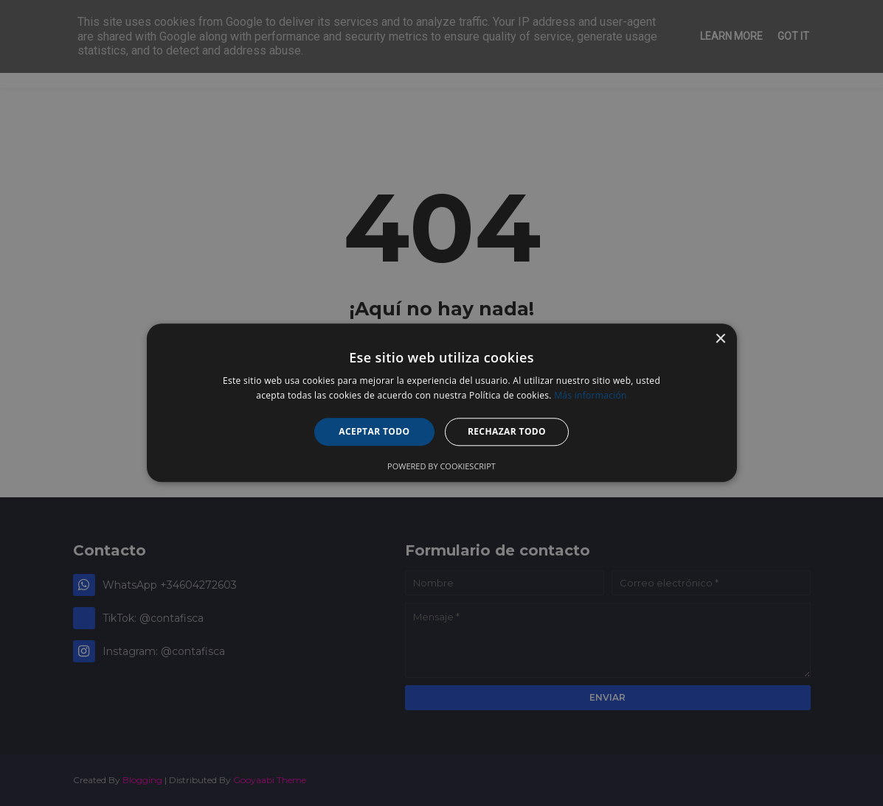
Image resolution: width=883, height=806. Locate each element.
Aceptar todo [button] (374, 431)
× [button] (720, 339)
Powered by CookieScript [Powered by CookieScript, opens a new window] (441, 466)
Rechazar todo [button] (507, 431)
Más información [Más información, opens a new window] (590, 396)
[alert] (441, 403)
